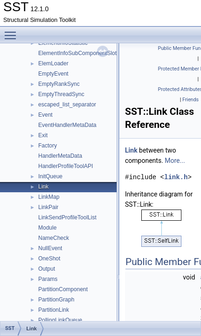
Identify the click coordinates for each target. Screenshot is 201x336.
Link (43, 186)
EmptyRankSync (59, 84)
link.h (175, 177)
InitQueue (50, 176)
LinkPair (48, 207)
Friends (190, 100)
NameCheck (53, 238)
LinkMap (48, 197)
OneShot (49, 258)
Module (47, 227)
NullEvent (50, 248)
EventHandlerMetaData (67, 125)
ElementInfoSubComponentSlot (77, 53)
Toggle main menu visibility (13, 31)
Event (45, 115)
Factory (47, 145)
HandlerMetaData (60, 156)
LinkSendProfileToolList (67, 217)
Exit (43, 135)
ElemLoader (53, 63)
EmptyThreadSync (61, 94)
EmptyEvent (53, 73)
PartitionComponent (63, 289)
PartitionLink (53, 310)
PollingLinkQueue (60, 320)
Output (46, 269)
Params (47, 279)
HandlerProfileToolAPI (65, 166)
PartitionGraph (56, 299)
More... (175, 160)
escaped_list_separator (67, 104)
